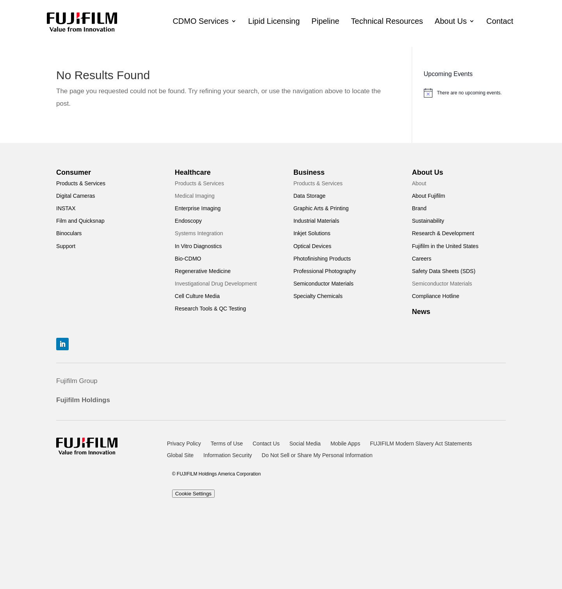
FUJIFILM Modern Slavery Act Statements (421, 444)
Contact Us (266, 444)
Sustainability (428, 221)
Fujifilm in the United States (445, 246)
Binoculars (69, 233)
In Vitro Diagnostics (198, 246)
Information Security (227, 455)
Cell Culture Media (197, 296)
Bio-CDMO (188, 258)
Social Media (304, 444)
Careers (421, 258)
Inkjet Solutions (312, 233)
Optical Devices (312, 246)
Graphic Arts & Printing (321, 208)
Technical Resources (387, 21)
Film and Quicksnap (80, 221)
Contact (499, 21)
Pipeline (325, 21)
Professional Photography (324, 271)
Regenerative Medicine (203, 271)
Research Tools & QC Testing (210, 308)
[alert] (465, 93)
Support (65, 246)
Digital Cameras (75, 196)
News (421, 312)
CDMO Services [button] (200, 21)
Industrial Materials (316, 221)
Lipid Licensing (274, 21)
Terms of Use (227, 444)
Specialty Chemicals (318, 296)
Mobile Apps (345, 444)
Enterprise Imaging (198, 208)
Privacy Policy (184, 444)
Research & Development (443, 233)
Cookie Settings (193, 494)
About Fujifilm (428, 196)
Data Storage (309, 196)
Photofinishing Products (322, 258)
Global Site (180, 455)
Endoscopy (188, 221)
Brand (419, 208)
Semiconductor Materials (323, 283)
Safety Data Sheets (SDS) (443, 271)
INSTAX (66, 208)
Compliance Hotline (435, 296)
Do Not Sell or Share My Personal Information (317, 455)
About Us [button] (451, 21)
